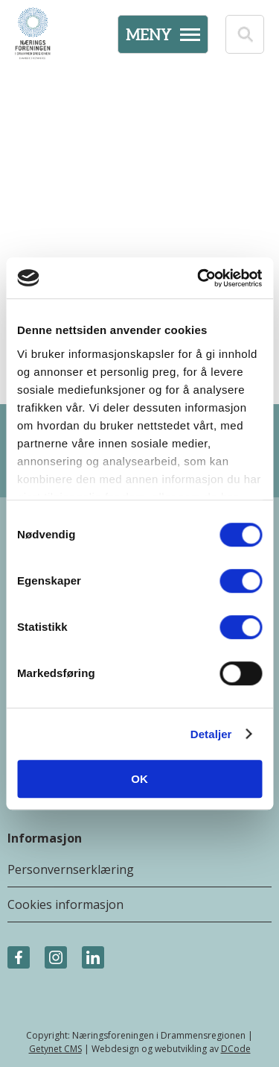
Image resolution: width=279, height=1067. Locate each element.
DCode (236, 1048)
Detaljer (211, 734)
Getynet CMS (55, 1048)
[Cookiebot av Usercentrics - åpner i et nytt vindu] (198, 278)
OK (139, 778)
